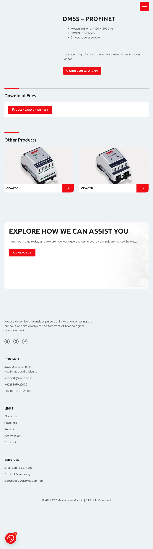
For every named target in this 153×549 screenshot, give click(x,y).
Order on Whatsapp (82, 71)
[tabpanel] (76, 109)
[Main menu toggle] (144, 6)
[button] (6, 166)
